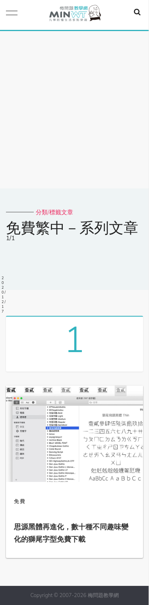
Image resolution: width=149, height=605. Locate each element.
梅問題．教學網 (75, 15)
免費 (20, 501)
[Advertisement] (74, 109)
